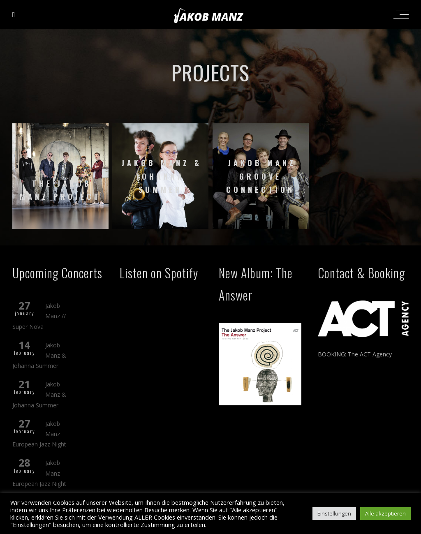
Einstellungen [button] (334, 513)
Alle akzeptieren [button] (385, 513)
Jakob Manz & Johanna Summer (39, 355)
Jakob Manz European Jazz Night (39, 434)
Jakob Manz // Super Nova (39, 316)
